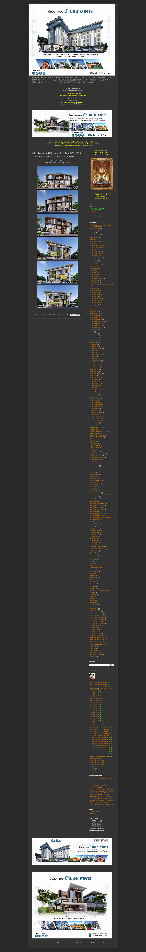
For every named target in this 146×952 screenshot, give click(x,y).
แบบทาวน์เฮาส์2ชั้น (95, 251)
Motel (91, 582)
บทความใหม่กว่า (36, 322)
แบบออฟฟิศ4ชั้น (94, 394)
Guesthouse (93, 555)
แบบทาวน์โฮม (94, 260)
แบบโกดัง (92, 233)
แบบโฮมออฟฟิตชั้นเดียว (96, 421)
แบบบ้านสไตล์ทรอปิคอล (96, 319)
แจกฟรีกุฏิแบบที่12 (95, 698)
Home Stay (93, 559)
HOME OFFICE (68, 317)
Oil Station (93, 588)
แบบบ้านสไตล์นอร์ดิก (95, 323)
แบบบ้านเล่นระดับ (95, 313)
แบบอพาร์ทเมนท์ (94, 383)
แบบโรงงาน (93, 352)
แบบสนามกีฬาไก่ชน (95, 361)
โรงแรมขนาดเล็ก (94, 464)
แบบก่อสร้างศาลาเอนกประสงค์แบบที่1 (100, 737)
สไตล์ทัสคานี (93, 476)
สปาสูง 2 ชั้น (93, 488)
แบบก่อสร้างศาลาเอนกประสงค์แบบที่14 (100, 745)
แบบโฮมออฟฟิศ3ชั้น (95, 427)
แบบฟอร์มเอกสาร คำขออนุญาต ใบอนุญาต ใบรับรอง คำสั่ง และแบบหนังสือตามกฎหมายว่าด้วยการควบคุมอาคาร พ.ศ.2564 (102, 793)
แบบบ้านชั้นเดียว (94, 276)
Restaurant (93, 598)
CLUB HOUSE (94, 540)
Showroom (93, 602)
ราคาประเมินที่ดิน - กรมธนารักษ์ (98, 802)
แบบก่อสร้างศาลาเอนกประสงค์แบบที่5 (100, 750)
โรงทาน (92, 770)
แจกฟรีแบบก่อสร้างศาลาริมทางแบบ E (100, 729)
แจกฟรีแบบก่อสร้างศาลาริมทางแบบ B (100, 725)
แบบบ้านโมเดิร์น (94, 307)
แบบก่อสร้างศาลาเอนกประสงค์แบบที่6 (100, 752)
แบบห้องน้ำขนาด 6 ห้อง (96, 762)
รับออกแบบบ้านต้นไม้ (96, 447)
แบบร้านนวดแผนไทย (96, 336)
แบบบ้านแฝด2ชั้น (95, 292)
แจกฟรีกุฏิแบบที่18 (95, 704)
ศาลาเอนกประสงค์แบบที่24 (97, 468)
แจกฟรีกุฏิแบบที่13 (95, 700)
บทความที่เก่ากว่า (77, 322)
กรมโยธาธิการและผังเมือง (97, 787)
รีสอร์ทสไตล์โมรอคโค (95, 455)
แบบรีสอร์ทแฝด (94, 346)
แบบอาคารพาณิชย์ (95, 402)
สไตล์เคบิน (93, 472)
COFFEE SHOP (94, 542)
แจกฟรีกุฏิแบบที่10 (95, 694)
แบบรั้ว (92, 332)
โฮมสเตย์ (92, 526)
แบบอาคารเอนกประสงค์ (96, 412)
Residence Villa (94, 594)
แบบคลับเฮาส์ (94, 239)
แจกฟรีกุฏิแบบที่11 (95, 696)
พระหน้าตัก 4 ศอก (95, 433)
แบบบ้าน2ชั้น (93, 262)
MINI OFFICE (94, 571)
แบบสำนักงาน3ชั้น (42, 317)
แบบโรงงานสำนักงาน (96, 354)
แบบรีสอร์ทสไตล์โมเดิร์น (96, 348)
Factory (92, 553)
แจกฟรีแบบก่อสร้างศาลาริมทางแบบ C (100, 727)
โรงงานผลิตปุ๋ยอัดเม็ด (95, 459)
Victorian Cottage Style (96, 654)
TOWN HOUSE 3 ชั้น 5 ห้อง (97, 640)
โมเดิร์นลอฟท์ (93, 443)
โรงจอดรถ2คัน (94, 768)
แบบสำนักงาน (94, 363)
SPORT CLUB (94, 604)
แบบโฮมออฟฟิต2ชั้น (95, 417)
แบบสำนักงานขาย (95, 371)
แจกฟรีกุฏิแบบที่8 (94, 719)
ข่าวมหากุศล (92, 211)
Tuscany (92, 648)
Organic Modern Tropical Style (98, 590)
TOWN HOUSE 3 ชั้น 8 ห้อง (97, 644)
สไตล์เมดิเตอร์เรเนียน (95, 480)
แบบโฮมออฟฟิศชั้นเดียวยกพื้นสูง (98, 431)
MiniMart (92, 569)
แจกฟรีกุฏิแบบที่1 (94, 692)
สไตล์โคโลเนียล (94, 474)
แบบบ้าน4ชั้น (93, 270)
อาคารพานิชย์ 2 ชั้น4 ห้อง (97, 515)
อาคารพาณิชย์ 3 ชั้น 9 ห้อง (97, 509)
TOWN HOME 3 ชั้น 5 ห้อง (97, 617)
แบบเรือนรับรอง (94, 350)
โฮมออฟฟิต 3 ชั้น (60, 317)
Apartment (93, 538)
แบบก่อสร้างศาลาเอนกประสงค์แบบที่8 (100, 754)
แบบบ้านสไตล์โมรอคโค (96, 327)
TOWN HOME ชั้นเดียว (96, 625)
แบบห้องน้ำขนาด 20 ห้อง (97, 760)
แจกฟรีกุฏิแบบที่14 (95, 702)
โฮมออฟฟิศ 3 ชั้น (94, 534)
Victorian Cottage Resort (97, 652)
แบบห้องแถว (93, 375)
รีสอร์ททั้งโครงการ (95, 451)
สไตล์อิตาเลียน (94, 486)
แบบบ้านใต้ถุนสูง (94, 280)
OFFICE (75, 317)
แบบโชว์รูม (93, 243)
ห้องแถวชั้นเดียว (94, 497)
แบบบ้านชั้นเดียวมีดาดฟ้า (97, 278)
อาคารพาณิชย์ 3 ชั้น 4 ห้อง (97, 507)
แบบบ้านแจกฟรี (94, 758)
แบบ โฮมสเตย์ (94, 414)
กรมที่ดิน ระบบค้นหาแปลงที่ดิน (98, 785)
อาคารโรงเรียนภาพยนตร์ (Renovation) (100, 517)
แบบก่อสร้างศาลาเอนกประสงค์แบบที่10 (100, 739)
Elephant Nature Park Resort (98, 549)
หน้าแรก (57, 322)
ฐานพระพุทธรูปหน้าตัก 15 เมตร (98, 682)
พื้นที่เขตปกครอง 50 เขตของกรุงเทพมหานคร (102, 800)
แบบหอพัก (93, 381)
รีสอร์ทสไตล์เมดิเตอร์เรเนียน (97, 453)
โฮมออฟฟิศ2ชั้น (94, 532)
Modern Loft (93, 575)
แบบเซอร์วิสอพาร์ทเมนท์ (96, 245)
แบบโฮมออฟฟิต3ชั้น (95, 419)
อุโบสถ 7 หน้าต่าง (95, 524)
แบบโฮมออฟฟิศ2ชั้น (95, 425)
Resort (92, 596)
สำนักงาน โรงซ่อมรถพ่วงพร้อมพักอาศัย (100, 495)
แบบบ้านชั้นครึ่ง (94, 274)
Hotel (91, 561)
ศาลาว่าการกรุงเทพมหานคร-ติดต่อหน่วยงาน (102, 804)
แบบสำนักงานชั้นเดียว (96, 373)
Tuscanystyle (93, 650)
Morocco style (94, 580)
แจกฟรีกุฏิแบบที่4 (94, 710)
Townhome (93, 607)
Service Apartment (95, 600)
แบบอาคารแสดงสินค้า (96, 410)
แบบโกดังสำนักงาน (95, 235)
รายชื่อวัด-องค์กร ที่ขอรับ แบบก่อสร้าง (100, 686)
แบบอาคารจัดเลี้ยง (95, 400)
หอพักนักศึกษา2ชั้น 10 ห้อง (97, 499)
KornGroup (101, 216)
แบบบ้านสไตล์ (94, 315)
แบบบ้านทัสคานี (94, 282)
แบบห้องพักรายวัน (95, 377)
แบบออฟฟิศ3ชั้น (51, 317)
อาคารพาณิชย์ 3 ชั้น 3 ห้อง (97, 505)
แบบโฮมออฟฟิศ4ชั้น (95, 429)
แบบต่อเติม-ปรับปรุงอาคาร (97, 247)
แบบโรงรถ (93, 356)
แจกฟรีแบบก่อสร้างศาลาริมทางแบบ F (100, 731)
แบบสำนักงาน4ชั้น (95, 369)
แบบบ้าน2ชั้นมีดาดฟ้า (96, 264)
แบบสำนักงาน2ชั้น (95, 365)
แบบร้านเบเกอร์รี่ (94, 338)
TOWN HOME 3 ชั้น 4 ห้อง (97, 615)
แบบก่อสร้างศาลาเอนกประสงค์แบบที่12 (100, 741)
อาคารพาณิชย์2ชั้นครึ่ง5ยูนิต (97, 503)
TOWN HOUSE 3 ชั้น (96, 636)
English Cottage (94, 551)
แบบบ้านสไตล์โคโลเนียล (96, 317)
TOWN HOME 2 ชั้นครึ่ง (96, 613)
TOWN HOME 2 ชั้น (95, 611)
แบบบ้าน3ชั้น (93, 266)
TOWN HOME (94, 609)
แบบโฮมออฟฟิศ (94, 423)
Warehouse (93, 656)
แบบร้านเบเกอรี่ (94, 340)
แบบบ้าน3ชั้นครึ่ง (94, 268)
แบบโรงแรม (93, 358)
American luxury (94, 536)
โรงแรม (92, 461)
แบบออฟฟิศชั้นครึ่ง (95, 396)
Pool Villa (92, 592)
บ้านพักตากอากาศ (95, 228)
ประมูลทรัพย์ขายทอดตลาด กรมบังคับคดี (100, 796)
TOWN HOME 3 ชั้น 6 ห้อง (97, 619)
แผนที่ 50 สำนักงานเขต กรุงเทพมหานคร (100, 798)
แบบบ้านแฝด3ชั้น (95, 296)
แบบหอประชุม (94, 379)
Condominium (94, 544)
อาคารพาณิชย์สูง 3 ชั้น (96, 511)
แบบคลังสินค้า (94, 237)
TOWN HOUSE (94, 629)
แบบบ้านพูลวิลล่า (94, 305)
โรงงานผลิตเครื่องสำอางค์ (97, 457)
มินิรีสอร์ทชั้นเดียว (95, 439)
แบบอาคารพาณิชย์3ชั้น (96, 404)
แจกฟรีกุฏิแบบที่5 (94, 712)
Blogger (105, 943)
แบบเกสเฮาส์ (93, 231)
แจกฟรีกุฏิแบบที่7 (94, 716)
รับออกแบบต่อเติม (95, 445)
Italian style (93, 563)
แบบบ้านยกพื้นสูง (94, 309)
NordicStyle (93, 584)
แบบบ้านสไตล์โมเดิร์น (96, 325)
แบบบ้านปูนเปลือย (95, 290)
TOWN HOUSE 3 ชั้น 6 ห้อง (97, 642)
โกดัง (91, 766)
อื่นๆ (91, 522)
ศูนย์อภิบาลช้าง (94, 470)
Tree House (93, 646)
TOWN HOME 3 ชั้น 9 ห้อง (97, 623)
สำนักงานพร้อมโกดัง (95, 493)
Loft (91, 565)
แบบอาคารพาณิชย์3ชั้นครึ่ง (97, 406)
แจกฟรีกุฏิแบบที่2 (94, 706)
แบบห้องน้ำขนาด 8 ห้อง (96, 764)
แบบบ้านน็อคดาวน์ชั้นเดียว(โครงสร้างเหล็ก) (101, 284)
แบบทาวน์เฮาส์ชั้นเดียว (96, 258)
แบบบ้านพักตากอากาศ (96, 302)
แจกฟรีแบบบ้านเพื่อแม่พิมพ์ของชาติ (99, 735)
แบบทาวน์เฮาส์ (94, 249)
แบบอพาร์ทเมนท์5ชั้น (95, 385)
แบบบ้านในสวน (94, 288)
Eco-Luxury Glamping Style (97, 546)
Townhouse (93, 627)
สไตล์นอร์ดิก (93, 478)
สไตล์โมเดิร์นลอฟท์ (95, 482)
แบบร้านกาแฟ (94, 334)
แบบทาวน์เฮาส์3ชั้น (95, 255)
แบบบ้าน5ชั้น (93, 272)
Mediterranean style (95, 567)
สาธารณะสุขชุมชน (95, 490)
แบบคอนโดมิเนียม (95, 241)
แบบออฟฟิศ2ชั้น (94, 390)
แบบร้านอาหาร (94, 342)
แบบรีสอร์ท (93, 344)
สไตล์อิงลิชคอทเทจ (95, 484)
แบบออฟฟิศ (93, 387)
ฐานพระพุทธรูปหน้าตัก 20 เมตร (98, 684)
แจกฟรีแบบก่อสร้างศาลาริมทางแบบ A (100, 723)
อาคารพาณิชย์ (94, 501)
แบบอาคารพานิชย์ (95, 408)
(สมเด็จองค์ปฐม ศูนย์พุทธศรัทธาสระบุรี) (101, 193)
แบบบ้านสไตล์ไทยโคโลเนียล (97, 321)
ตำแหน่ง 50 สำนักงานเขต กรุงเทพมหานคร (101, 789)
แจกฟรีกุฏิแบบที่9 (94, 721)
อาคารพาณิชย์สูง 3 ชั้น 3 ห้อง (98, 513)
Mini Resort (93, 573)
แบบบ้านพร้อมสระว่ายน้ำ (97, 300)
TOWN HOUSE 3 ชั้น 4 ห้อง (97, 638)
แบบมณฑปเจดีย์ (94, 329)
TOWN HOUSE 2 (95, 631)
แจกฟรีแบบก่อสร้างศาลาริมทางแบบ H (100, 733)
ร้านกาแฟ (93, 449)
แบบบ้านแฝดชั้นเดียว (96, 298)
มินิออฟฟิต (93, 441)
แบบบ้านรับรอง (94, 311)
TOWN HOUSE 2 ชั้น (96, 633)
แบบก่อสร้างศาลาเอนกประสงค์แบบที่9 (100, 756)
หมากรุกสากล (92, 813)
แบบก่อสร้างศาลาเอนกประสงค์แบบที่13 (100, 743)
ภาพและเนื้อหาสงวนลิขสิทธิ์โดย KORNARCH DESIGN (98, 436)
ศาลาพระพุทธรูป (94, 466)
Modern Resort (94, 577)
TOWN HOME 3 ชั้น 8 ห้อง (97, 621)
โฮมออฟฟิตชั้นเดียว (95, 530)
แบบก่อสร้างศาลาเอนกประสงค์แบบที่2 (100, 748)
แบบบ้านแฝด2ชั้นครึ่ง (96, 294)
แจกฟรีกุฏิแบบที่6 (94, 714)
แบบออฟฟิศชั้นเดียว (95, 398)
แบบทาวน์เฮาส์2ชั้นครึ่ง (96, 253)
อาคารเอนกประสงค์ (95, 519)
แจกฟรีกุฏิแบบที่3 (94, 708)
